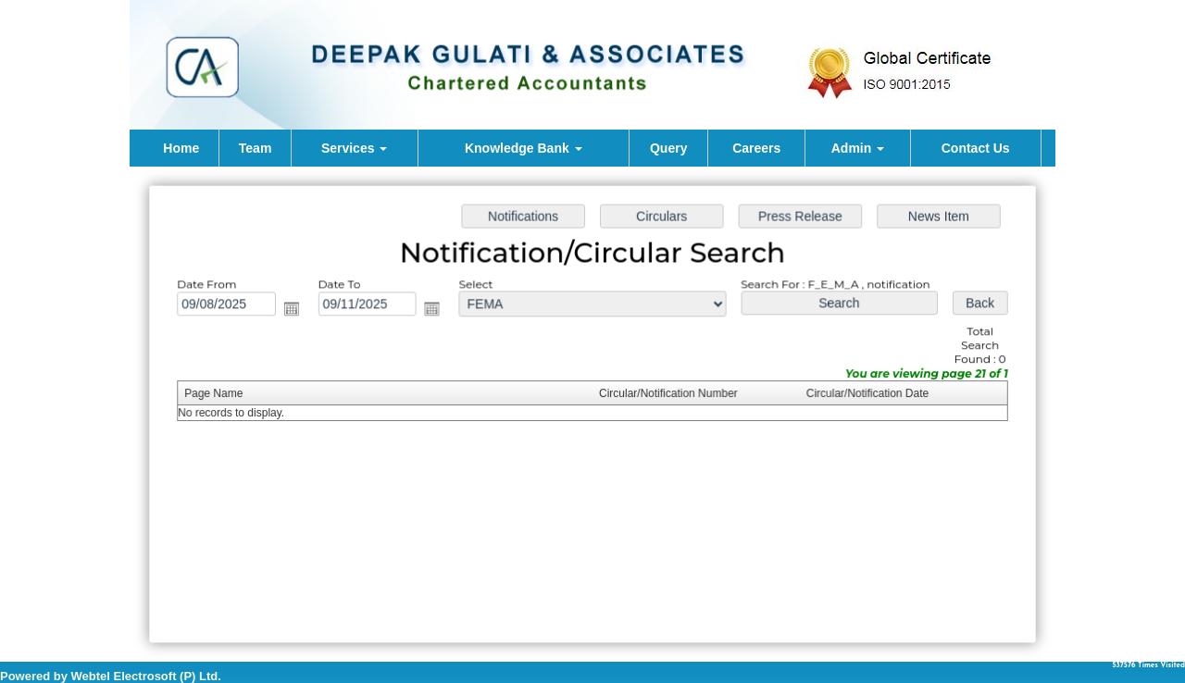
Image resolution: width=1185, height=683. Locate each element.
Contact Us (976, 148)
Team (255, 148)
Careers (756, 148)
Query (668, 148)
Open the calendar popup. (297, 310)
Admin (857, 148)
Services (354, 148)
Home (181, 148)
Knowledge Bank (523, 148)
